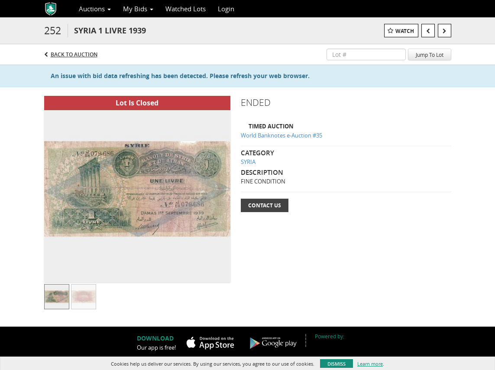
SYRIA (248, 162)
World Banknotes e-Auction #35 (281, 135)
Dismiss (336, 363)
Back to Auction (74, 54)
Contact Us (264, 205)
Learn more (370, 363)
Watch (404, 31)
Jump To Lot (429, 54)
